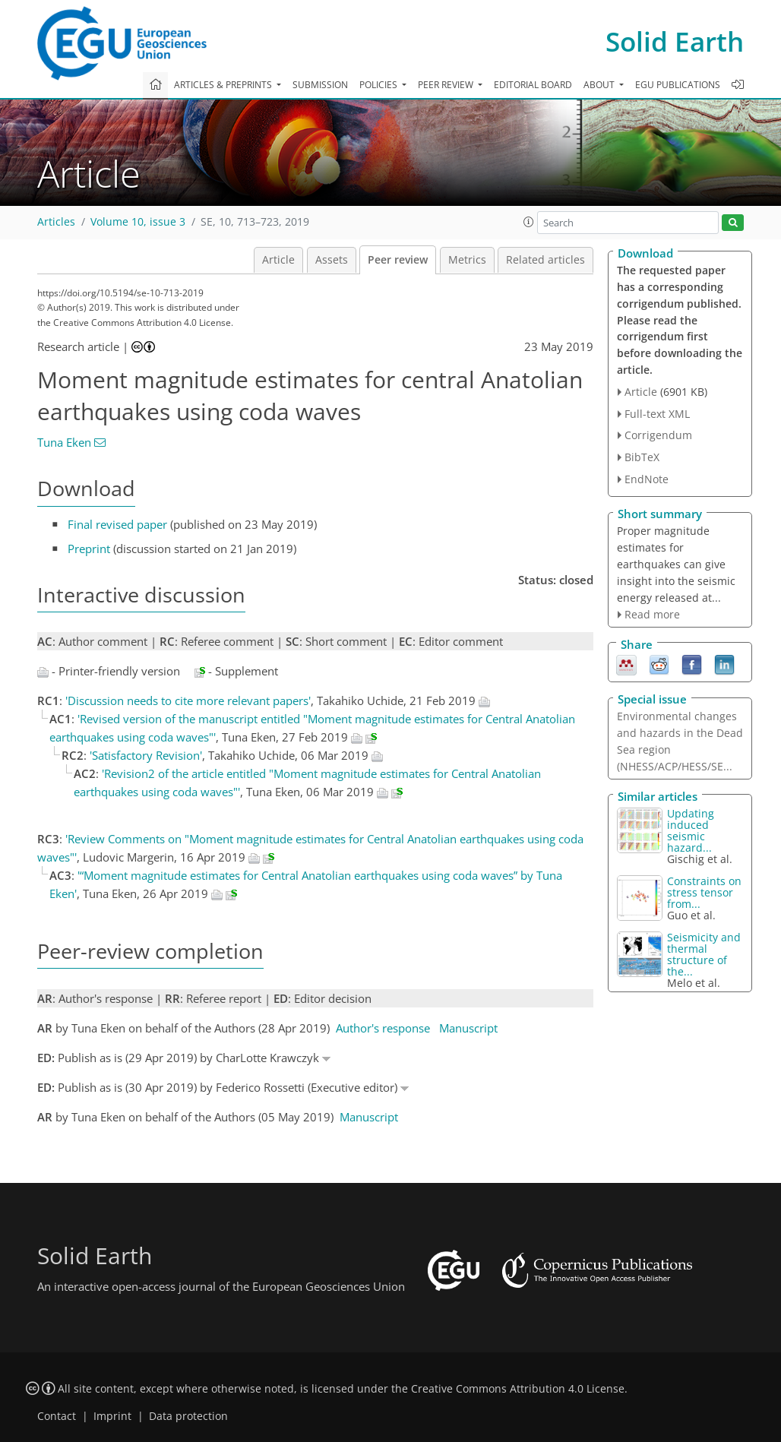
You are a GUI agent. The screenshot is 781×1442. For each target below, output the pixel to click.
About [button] (600, 84)
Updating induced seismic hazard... (690, 830)
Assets (331, 260)
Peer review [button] (447, 84)
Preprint (89, 548)
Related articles (545, 260)
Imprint (112, 1416)
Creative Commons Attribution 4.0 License (517, 1389)
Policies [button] (379, 84)
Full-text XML (657, 413)
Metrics (467, 260)
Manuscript (468, 1028)
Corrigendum (658, 435)
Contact (56, 1416)
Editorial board (533, 84)
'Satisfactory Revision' (146, 755)
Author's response (383, 1028)
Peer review (398, 260)
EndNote (646, 479)
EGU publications (677, 84)
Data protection (188, 1416)
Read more (652, 614)
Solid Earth (675, 41)
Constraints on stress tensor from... (704, 892)
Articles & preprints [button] (224, 84)
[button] (528, 222)
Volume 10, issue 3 (137, 222)
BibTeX (641, 457)
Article (278, 260)
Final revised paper (117, 524)
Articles (56, 222)
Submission (320, 84)
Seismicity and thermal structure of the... (704, 954)
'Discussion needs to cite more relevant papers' (188, 700)
